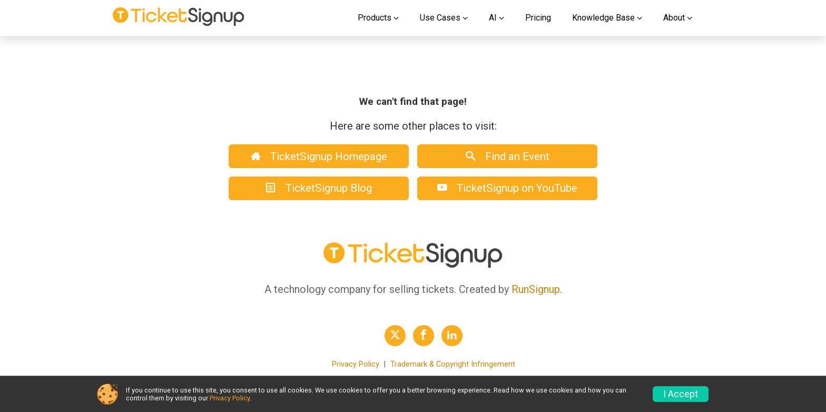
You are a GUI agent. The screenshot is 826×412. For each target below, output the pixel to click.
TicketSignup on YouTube (507, 188)
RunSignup (536, 289)
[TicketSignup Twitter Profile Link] (395, 335)
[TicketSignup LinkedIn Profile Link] (452, 335)
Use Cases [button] (440, 18)
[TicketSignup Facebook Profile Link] (423, 335)
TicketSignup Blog (319, 188)
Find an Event (507, 156)
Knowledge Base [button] (603, 18)
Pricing (538, 18)
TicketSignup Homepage (319, 156)
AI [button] (493, 18)
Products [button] (374, 18)
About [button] (674, 18)
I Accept (680, 394)
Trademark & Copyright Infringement (452, 364)
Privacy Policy (355, 364)
